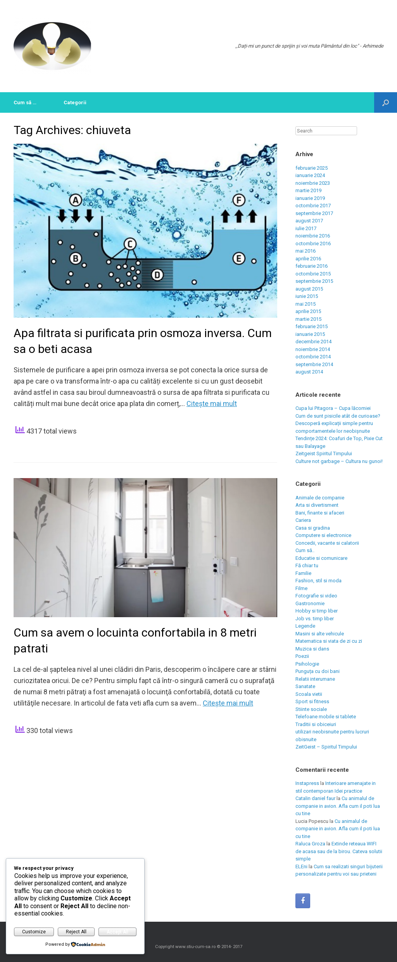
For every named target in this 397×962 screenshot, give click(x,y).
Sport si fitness (312, 701)
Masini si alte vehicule (319, 634)
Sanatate (305, 686)
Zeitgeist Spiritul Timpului (323, 453)
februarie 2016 (311, 266)
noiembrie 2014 (312, 349)
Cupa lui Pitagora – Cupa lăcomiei (333, 408)
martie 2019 (308, 190)
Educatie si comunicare (321, 558)
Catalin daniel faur (315, 798)
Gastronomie (310, 603)
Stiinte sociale (311, 709)
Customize (34, 931)
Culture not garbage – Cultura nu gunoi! (339, 461)
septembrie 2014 (314, 364)
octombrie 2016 (313, 243)
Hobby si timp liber (316, 611)
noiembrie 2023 (312, 183)
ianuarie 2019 (310, 198)
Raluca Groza (310, 844)
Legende (305, 626)
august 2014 (309, 372)
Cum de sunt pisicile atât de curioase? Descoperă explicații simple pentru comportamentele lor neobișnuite (337, 423)
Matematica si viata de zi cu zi (328, 641)
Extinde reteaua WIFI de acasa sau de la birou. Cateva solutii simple (338, 851)
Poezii (302, 656)
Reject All (76, 931)
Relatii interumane (315, 679)
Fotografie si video (316, 596)
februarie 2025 (311, 168)
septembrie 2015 (314, 281)
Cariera (303, 520)
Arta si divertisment (316, 505)
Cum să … (25, 102)
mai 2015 (305, 304)
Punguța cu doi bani (317, 671)
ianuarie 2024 (310, 175)
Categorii (75, 102)
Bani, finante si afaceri (319, 513)
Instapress (307, 783)
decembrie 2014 (313, 341)
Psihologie (307, 664)
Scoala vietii (308, 694)
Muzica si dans (312, 649)
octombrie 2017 (313, 205)
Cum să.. (304, 550)
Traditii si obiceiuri (315, 724)
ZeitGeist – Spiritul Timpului (326, 747)
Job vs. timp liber (314, 618)
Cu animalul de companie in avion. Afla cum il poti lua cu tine (337, 805)
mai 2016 (305, 251)
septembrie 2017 (314, 213)
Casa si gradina (312, 528)
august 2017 (309, 221)
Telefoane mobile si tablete (325, 716)
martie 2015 (308, 319)
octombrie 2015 (313, 274)
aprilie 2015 (308, 311)
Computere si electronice (323, 535)
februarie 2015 (311, 326)
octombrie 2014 (313, 357)
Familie (303, 573)
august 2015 (309, 289)
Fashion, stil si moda (318, 580)
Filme (301, 588)
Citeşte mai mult (211, 403)
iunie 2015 (306, 296)
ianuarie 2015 (310, 334)
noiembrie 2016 (312, 236)
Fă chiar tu (306, 565)
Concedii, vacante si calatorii (327, 543)
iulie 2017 (305, 228)
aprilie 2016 (308, 259)
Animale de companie (319, 498)
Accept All (117, 931)
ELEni (301, 866)
